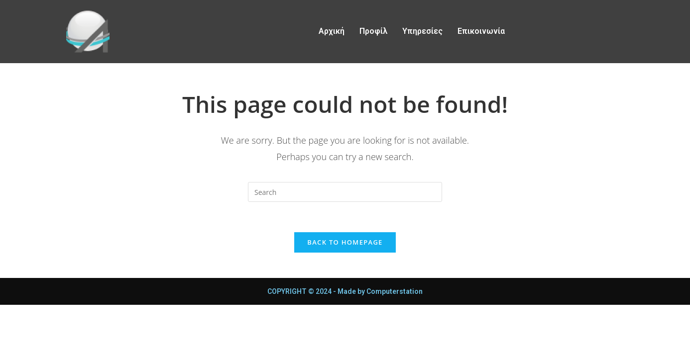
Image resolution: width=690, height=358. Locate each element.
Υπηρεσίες (422, 31)
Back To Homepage (344, 242)
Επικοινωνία (481, 31)
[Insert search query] (345, 192)
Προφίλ (373, 31)
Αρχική (332, 31)
